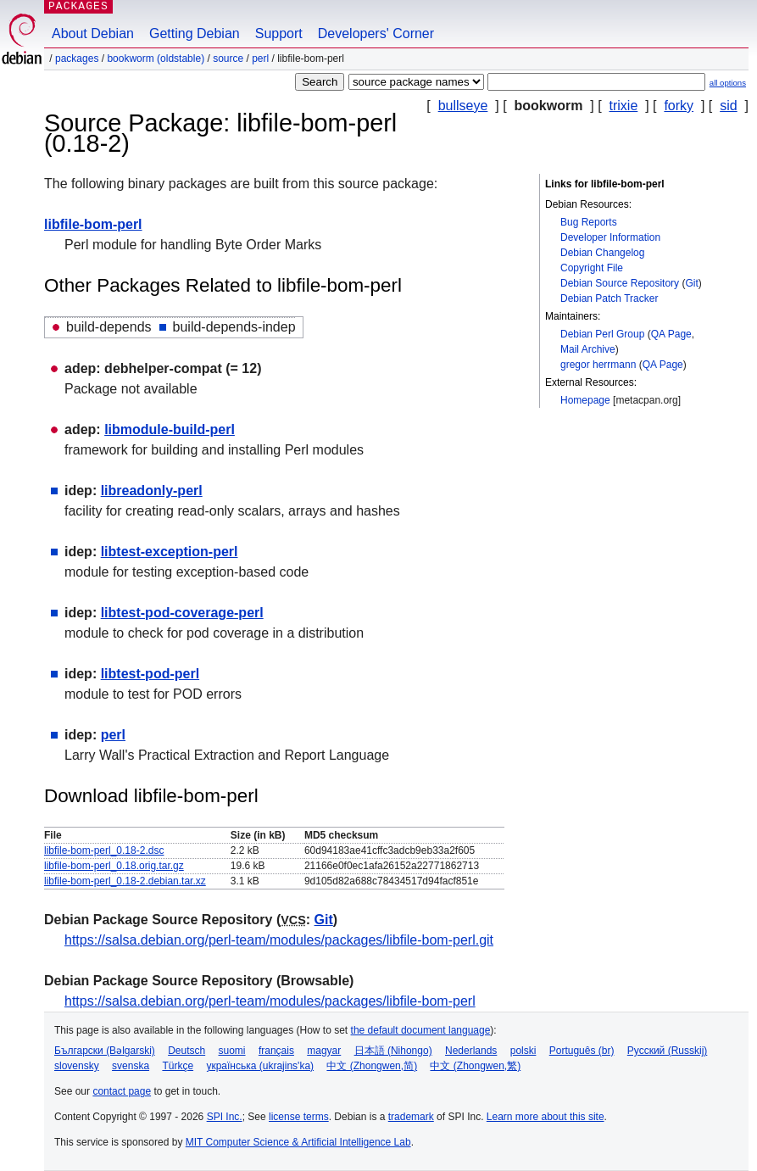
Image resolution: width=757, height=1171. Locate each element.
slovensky (76, 1066)
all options (728, 82)
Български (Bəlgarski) (104, 1051)
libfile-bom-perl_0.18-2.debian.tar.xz (125, 881)
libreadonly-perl (152, 490)
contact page (121, 1091)
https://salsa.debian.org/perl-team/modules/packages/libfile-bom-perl (270, 1001)
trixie (623, 105)
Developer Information (610, 237)
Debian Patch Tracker (609, 298)
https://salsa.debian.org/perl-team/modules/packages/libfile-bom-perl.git (278, 940)
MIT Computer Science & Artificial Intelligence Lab (298, 1142)
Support (279, 33)
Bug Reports (588, 222)
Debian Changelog (602, 253)
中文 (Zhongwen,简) (371, 1066)
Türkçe (177, 1066)
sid (728, 105)
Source (228, 58)
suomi (232, 1051)
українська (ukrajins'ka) (260, 1066)
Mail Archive (587, 349)
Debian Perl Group (602, 334)
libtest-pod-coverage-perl (182, 612)
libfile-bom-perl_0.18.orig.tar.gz (114, 866)
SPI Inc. (224, 1117)
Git (691, 283)
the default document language (421, 1030)
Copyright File (591, 268)
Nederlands (471, 1051)
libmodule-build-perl (169, 429)
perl (260, 58)
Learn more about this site (545, 1117)
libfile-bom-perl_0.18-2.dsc (104, 850)
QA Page (671, 334)
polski (523, 1051)
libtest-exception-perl (169, 551)
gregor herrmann (598, 365)
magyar (324, 1051)
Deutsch (186, 1051)
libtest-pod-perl (150, 673)
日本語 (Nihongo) (393, 1051)
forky (678, 105)
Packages (76, 58)
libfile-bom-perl (93, 224)
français (276, 1051)
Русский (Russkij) (667, 1051)
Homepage (585, 400)
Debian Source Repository (619, 283)
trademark (411, 1117)
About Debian (93, 33)
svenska (130, 1066)
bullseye (463, 105)
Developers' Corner (376, 33)
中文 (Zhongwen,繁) (475, 1066)
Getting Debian (194, 33)
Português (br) (582, 1051)
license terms (299, 1117)
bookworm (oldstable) (155, 58)
